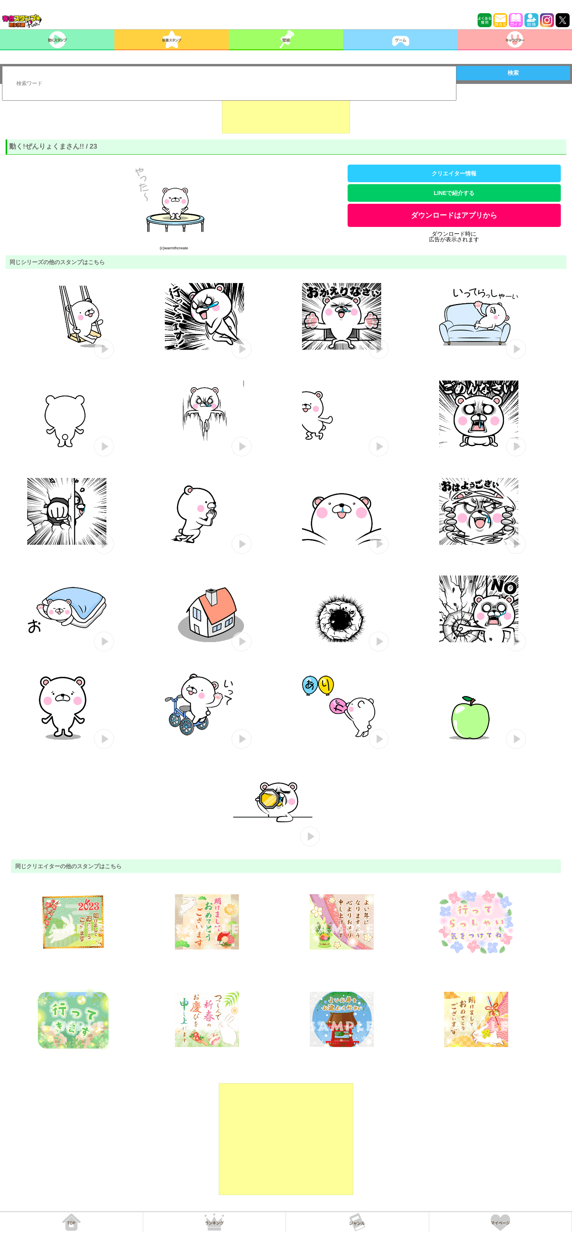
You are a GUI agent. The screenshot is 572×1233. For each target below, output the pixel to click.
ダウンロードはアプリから (454, 215)
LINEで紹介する (454, 193)
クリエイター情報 (454, 173)
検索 (513, 73)
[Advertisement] (286, 113)
